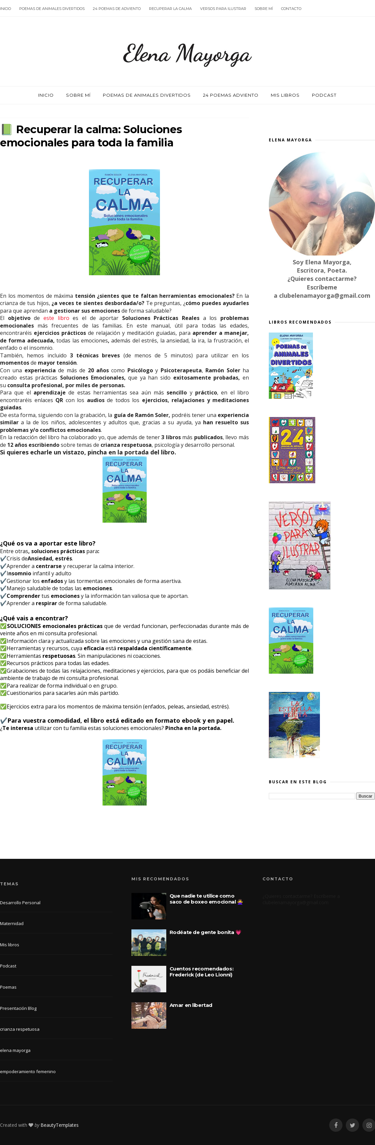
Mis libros (285, 95)
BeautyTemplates (59, 1125)
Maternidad (12, 923)
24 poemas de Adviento (117, 8)
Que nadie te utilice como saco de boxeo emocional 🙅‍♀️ (206, 899)
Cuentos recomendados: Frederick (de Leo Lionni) (202, 971)
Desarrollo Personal (20, 903)
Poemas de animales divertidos (52, 8)
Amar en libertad (191, 1005)
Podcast (324, 95)
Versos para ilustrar (223, 8)
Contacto (291, 8)
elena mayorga (15, 1050)
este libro (56, 318)
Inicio (5, 8)
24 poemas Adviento (231, 95)
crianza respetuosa (19, 1029)
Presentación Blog (18, 1008)
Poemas (8, 987)
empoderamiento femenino (28, 1071)
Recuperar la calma (170, 8)
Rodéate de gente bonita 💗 (206, 932)
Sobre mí (264, 8)
